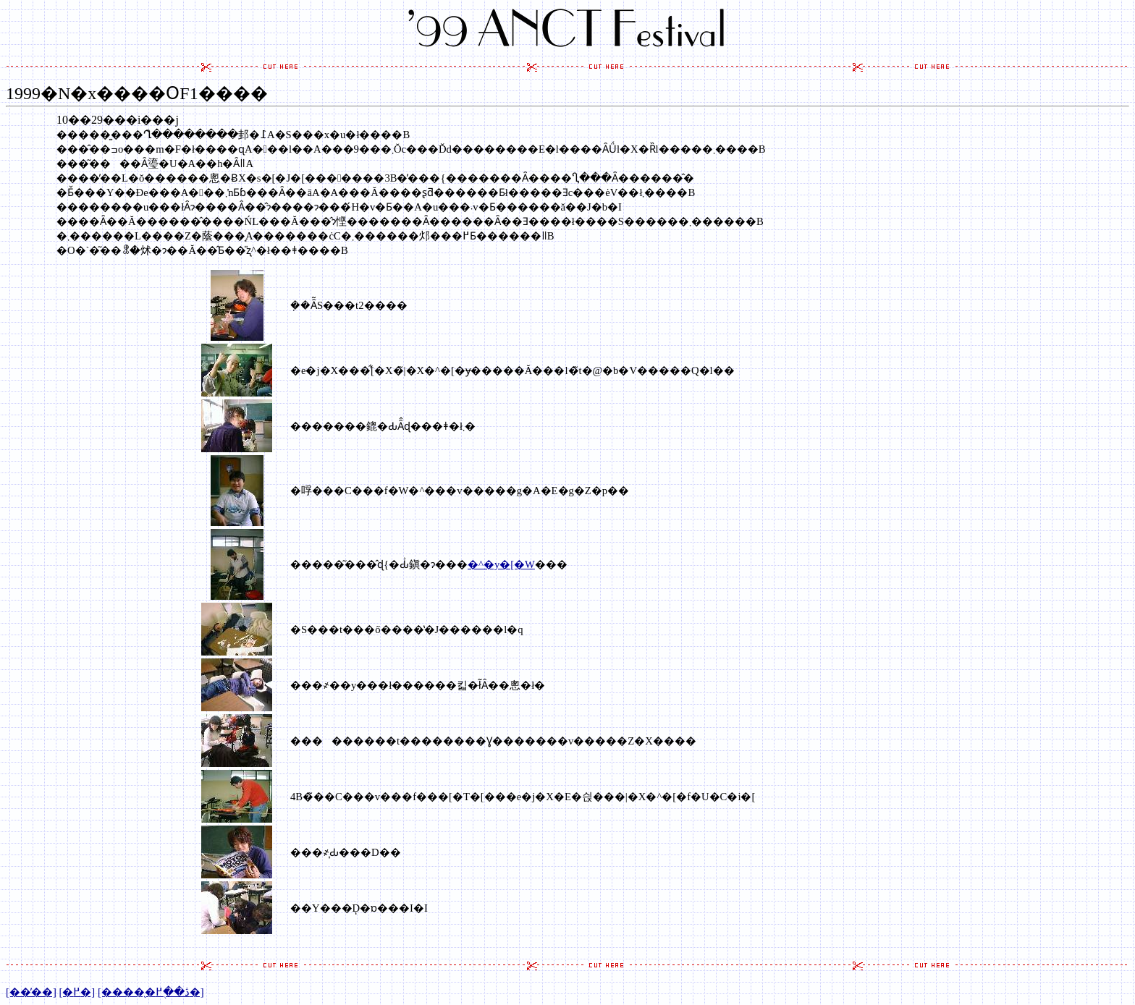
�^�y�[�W (501, 564)
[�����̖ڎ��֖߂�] (151, 992)
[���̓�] (31, 992)
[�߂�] (77, 992)
